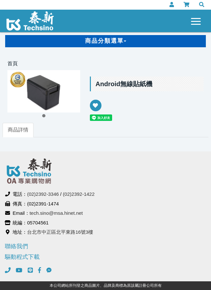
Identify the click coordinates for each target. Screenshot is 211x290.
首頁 (12, 63)
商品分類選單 (105, 41)
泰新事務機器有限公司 (30, 21)
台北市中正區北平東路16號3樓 (60, 232)
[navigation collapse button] (197, 20)
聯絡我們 (16, 246)
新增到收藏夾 (95, 109)
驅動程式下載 (22, 257)
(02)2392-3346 (43, 194)
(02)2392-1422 (78, 194)
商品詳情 (18, 129)
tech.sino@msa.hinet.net (56, 213)
